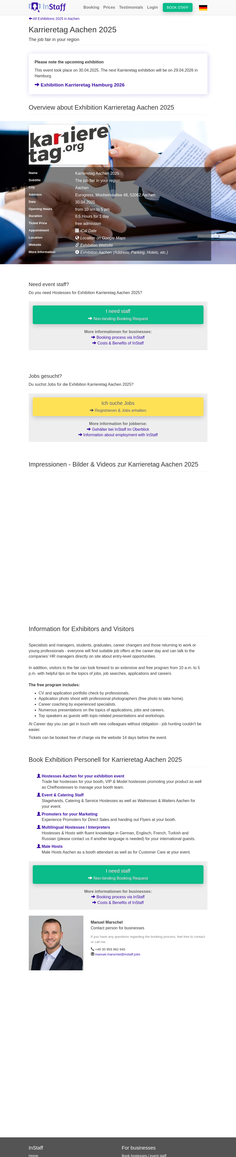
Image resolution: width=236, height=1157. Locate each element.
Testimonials (131, 7)
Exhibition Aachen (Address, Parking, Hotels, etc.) (121, 252)
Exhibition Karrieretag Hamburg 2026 (80, 84)
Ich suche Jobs (118, 406)
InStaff (36, 1148)
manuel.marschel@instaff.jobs (117, 954)
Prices (109, 7)
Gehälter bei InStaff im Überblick (118, 429)
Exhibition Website (94, 245)
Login (152, 7)
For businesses (139, 1148)
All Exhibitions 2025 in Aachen (54, 19)
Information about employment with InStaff (118, 435)
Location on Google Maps (100, 238)
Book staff (178, 7)
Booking (91, 7)
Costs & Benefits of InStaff (118, 343)
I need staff (118, 314)
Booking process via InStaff (117, 337)
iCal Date (86, 231)
